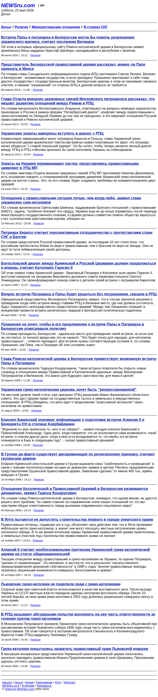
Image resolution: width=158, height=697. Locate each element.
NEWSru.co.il (10, 685)
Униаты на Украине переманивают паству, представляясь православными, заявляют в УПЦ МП (70, 166)
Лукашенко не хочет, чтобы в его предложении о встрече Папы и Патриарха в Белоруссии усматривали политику (72, 326)
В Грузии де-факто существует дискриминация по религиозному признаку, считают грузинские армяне (78, 456)
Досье (19, 682)
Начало (7, 682)
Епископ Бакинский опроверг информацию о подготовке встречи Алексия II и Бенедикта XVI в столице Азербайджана (72, 422)
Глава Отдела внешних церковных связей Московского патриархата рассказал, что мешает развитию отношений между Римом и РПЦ (78, 101)
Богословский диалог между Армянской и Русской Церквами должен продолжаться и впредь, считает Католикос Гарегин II (78, 265)
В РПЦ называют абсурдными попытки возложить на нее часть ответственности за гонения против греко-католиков (78, 616)
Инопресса (44, 685)
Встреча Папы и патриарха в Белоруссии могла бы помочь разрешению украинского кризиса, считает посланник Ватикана (68, 39)
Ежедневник (44, 682)
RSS (58, 682)
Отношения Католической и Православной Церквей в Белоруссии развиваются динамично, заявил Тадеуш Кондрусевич (74, 491)
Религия (35, 55)
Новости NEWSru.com (19, 689)
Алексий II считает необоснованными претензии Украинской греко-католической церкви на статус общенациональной (75, 552)
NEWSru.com (18, 5)
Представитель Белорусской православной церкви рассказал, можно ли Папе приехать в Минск (73, 66)
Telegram (70, 682)
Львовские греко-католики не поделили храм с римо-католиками (61, 584)
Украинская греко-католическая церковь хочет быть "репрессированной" (69, 389)
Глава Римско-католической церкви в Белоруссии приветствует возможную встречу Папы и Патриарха (78, 361)
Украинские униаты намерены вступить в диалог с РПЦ (52, 133)
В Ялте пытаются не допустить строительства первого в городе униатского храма (77, 519)
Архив (30, 682)
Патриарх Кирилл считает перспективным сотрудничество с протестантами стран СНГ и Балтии (76, 234)
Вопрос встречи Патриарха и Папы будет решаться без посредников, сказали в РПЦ (79, 294)
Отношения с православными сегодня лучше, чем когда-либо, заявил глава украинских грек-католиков (71, 200)
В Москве (28, 685)
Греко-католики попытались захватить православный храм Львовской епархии (74, 649)
